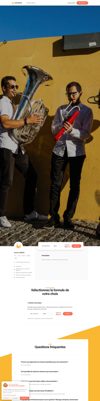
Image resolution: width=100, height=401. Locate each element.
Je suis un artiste (71, 2)
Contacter (76, 246)
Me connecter (82, 2)
